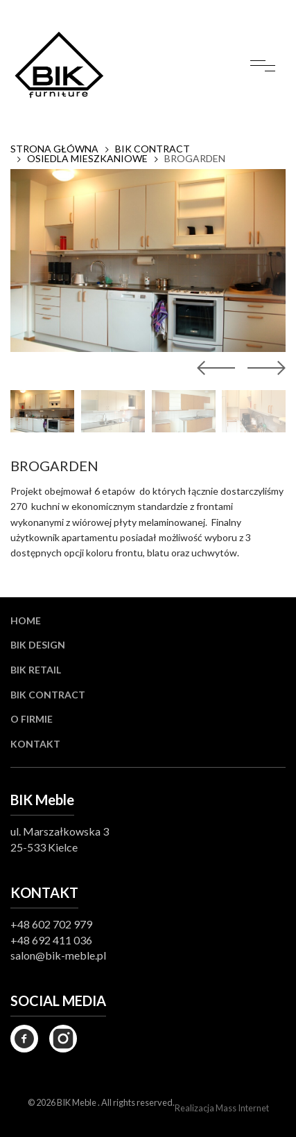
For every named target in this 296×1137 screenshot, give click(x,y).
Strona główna (54, 149)
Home (25, 620)
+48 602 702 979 (51, 924)
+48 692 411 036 (51, 939)
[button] (263, 368)
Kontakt (35, 744)
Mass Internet (242, 1107)
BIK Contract (47, 694)
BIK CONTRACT (152, 149)
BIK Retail (35, 670)
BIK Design (37, 645)
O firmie (31, 719)
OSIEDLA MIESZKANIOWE (87, 159)
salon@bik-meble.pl (58, 955)
